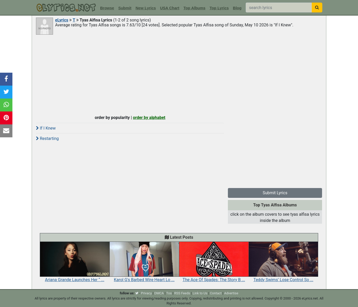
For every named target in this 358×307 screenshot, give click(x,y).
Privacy (146, 293)
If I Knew (46, 128)
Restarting (47, 138)
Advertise (231, 293)
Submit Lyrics (275, 192)
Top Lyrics (219, 8)
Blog (237, 8)
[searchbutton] (317, 7)
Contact (215, 293)
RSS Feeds (182, 293)
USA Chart (169, 8)
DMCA (159, 293)
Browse (107, 8)
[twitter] (136, 293)
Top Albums (194, 8)
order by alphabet (149, 117)
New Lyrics (146, 8)
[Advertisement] (179, 74)
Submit (124, 8)
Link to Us (200, 293)
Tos (169, 293)
